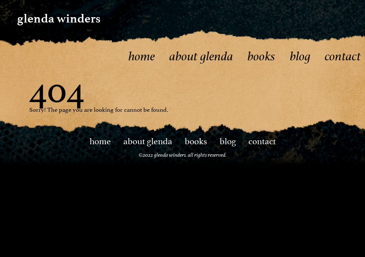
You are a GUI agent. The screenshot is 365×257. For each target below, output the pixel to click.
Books (261, 56)
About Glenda (201, 56)
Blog (300, 56)
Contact (343, 56)
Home (141, 56)
